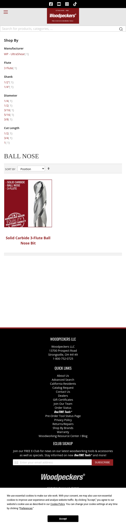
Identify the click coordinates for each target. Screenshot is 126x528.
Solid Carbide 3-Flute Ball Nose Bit (28, 240)
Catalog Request (63, 388)
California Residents (63, 384)
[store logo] (63, 16)
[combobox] (63, 29)
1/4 (10, 101)
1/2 (10, 105)
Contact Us (63, 392)
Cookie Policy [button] (57, 504)
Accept (63, 518)
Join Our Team (63, 404)
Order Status (63, 408)
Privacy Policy (63, 420)
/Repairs (68, 424)
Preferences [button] (26, 508)
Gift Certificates (63, 400)
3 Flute (13, 68)
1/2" (11, 82)
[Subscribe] (102, 462)
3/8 (10, 119)
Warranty (63, 432)
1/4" (11, 87)
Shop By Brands (63, 428)
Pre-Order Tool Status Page (63, 416)
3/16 (11, 110)
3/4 (10, 138)
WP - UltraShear (19, 54)
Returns (58, 424)
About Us (63, 376)
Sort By (10, 169)
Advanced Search (63, 380)
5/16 (11, 115)
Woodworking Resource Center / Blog (63, 436)
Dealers (63, 396)
